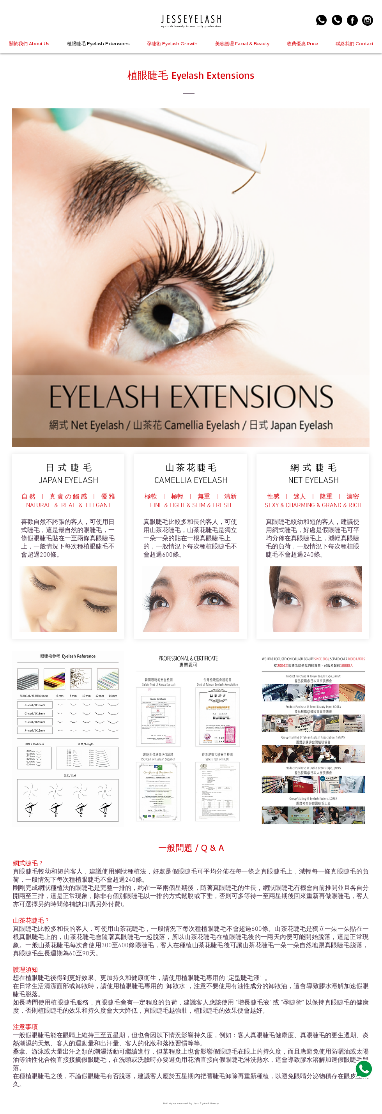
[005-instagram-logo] (367, 20)
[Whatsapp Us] (321, 20)
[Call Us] (336, 20)
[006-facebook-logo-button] (352, 20)
